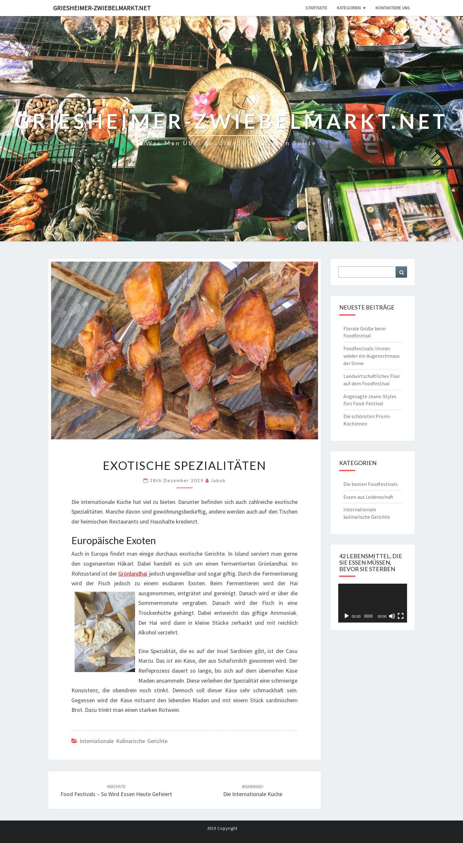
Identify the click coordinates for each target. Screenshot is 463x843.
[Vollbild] (400, 616)
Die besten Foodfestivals (370, 484)
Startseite (316, 8)
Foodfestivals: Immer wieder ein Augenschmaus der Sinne (371, 355)
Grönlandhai (132, 573)
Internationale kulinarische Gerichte (124, 741)
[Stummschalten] (392, 616)
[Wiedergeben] (346, 616)
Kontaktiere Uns (393, 8)
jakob (218, 480)
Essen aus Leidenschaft (368, 497)
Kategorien (349, 8)
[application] (372, 603)
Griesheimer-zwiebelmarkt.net (102, 8)
